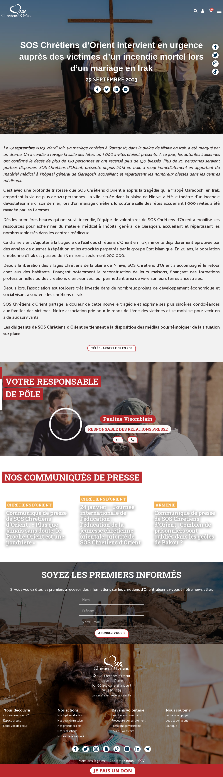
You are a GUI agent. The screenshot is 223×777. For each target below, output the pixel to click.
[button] (219, 10)
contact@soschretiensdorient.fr (111, 695)
